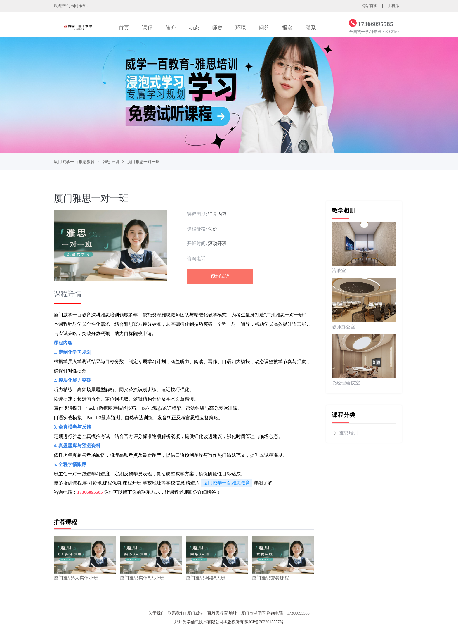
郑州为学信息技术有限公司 (198, 622)
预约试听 (220, 276)
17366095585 (90, 492)
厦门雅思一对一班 (143, 162)
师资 (217, 28)
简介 (170, 28)
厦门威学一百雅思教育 (74, 162)
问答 (264, 28)
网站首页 (369, 6)
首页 (124, 28)
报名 (287, 28)
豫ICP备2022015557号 (264, 622)
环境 (240, 28)
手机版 (393, 6)
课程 (147, 28)
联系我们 (176, 613)
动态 (194, 28)
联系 (311, 28)
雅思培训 (111, 162)
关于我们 (156, 613)
